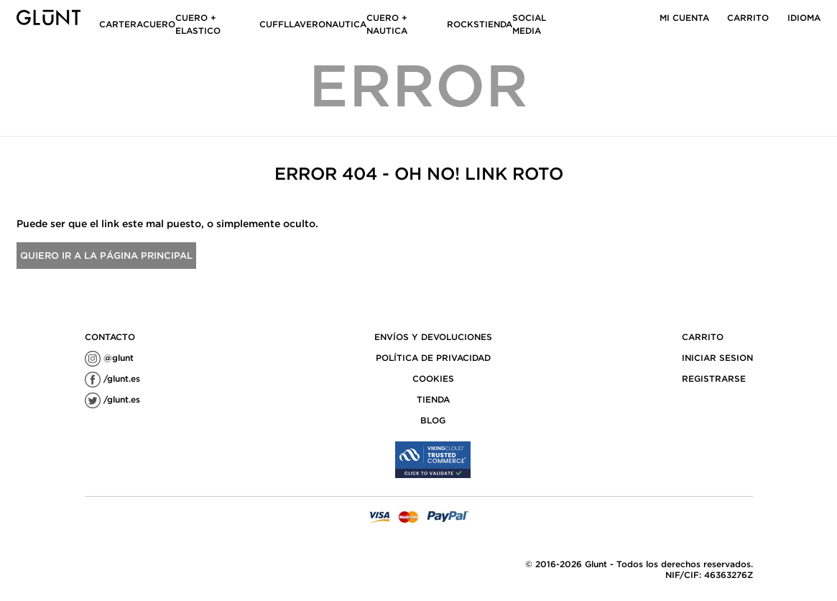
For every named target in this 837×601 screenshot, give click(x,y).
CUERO (159, 24)
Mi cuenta (684, 17)
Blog (432, 420)
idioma (803, 17)
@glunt (109, 357)
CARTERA (121, 24)
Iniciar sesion (717, 357)
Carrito (748, 17)
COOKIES (433, 378)
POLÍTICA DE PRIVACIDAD (433, 357)
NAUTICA (345, 24)
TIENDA (495, 24)
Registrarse (714, 378)
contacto (110, 336)
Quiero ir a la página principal (106, 255)
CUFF (271, 24)
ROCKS (463, 24)
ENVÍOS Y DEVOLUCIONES (433, 336)
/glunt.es (112, 378)
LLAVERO (304, 24)
